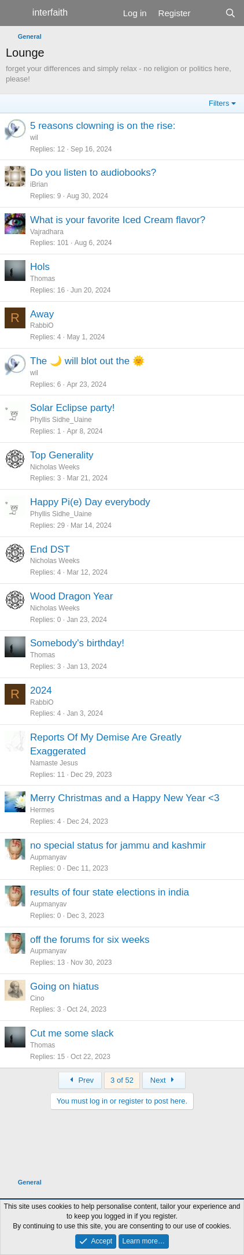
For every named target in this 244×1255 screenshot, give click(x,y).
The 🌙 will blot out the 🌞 (87, 361)
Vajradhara (47, 232)
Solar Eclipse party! (72, 407)
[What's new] (207, 13)
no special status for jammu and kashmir (118, 845)
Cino (37, 998)
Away (42, 314)
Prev (80, 1080)
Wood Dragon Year (71, 596)
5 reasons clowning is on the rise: (102, 125)
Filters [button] (219, 103)
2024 (41, 690)
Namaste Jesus (54, 763)
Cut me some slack (72, 1033)
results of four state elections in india (109, 892)
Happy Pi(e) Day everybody (90, 502)
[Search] (230, 13)
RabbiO (42, 325)
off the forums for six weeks (90, 939)
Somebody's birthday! (77, 643)
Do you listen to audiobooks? (93, 172)
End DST (50, 549)
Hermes (42, 810)
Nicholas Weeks (55, 467)
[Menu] (15, 13)
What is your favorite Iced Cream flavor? (117, 219)
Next (164, 1080)
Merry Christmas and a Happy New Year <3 (124, 798)
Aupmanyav (48, 857)
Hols (40, 266)
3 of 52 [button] (122, 1080)
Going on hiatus (64, 986)
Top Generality (62, 455)
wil (34, 138)
